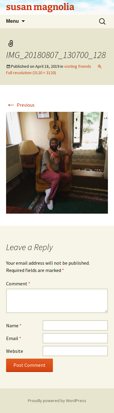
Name (14, 325)
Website (14, 351)
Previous (20, 105)
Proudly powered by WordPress (57, 400)
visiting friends (77, 66)
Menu (12, 21)
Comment (18, 283)
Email (13, 338)
